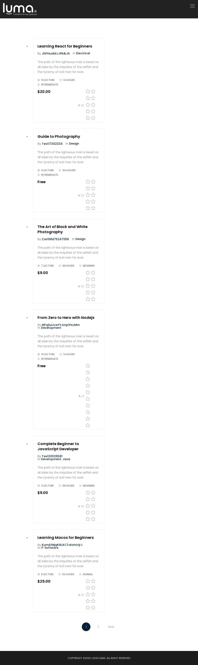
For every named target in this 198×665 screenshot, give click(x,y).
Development (51, 328)
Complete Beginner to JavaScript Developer (58, 446)
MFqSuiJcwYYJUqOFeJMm (61, 325)
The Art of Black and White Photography (62, 229)
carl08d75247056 (55, 239)
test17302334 (52, 144)
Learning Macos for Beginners (65, 537)
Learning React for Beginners (64, 46)
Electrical (83, 53)
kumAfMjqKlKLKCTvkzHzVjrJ (62, 545)
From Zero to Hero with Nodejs (65, 317)
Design (74, 143)
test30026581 (52, 456)
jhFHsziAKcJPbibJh (56, 53)
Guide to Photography (58, 136)
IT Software (49, 548)
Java (66, 459)
